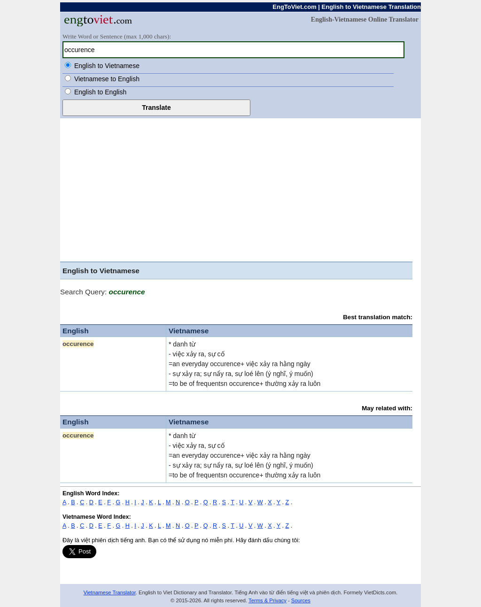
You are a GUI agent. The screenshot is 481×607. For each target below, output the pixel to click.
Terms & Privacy (267, 600)
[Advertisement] (240, 188)
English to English (100, 92)
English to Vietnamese (107, 65)
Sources (300, 600)
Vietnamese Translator (110, 592)
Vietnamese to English (107, 79)
